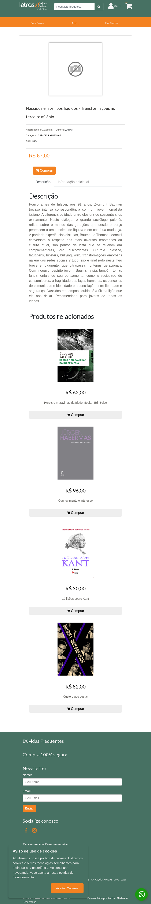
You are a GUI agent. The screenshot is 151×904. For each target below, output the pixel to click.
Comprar (44, 170)
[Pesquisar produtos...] (74, 6)
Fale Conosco (111, 23)
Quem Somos (37, 23)
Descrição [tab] (43, 182)
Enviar (29, 808)
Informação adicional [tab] (73, 182)
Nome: (27, 775)
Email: (27, 791)
